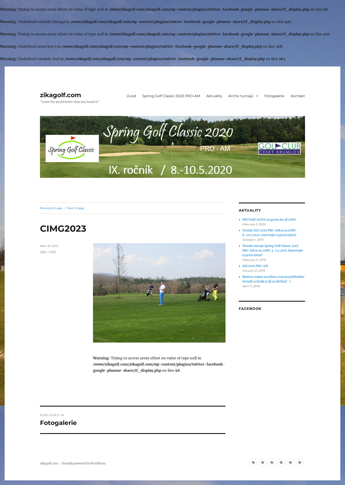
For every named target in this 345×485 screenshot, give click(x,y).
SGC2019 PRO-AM (255, 266)
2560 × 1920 (48, 252)
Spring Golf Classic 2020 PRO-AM (171, 96)
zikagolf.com (60, 95)
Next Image (75, 208)
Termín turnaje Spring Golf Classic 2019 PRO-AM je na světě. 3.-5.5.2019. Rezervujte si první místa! (272, 250)
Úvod (131, 96)
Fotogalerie (274, 96)
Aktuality (214, 96)
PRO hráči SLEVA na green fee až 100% (269, 220)
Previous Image (51, 208)
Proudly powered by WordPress (84, 463)
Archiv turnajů (240, 96)
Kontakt (298, 96)
